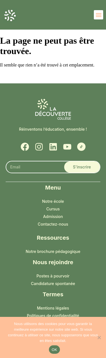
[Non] (99, 337)
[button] (98, 14)
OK (54, 350)
